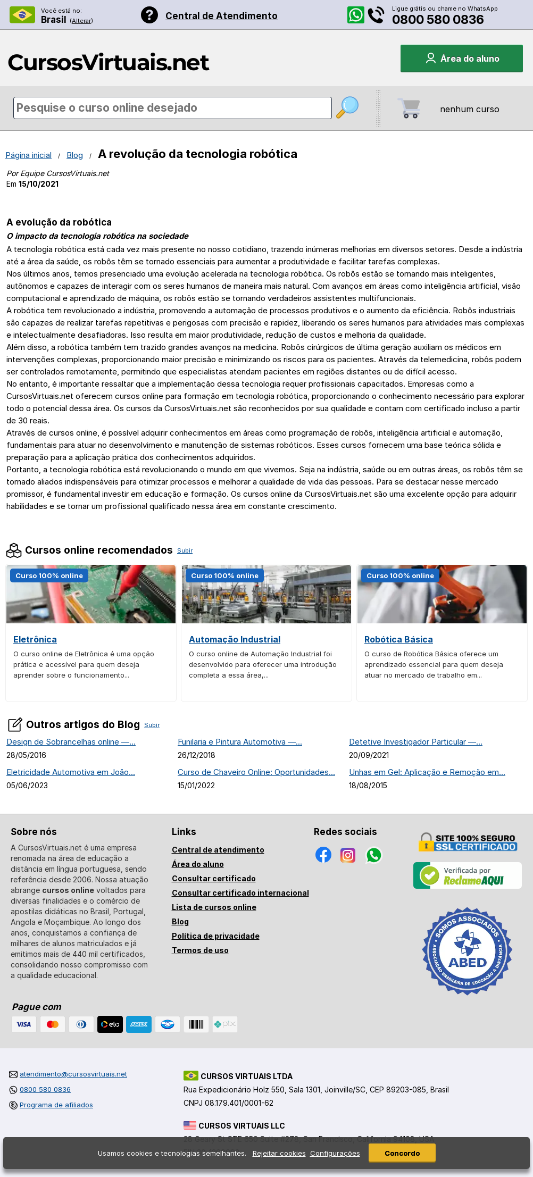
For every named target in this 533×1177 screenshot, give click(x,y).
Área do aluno (198, 864)
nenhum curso (469, 109)
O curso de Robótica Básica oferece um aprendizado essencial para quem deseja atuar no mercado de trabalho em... (433, 664)
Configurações (335, 1153)
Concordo (402, 1153)
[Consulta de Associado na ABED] (467, 1000)
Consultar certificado (214, 878)
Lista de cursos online (214, 907)
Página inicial (28, 155)
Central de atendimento (218, 849)
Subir (185, 550)
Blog (74, 155)
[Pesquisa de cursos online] (172, 108)
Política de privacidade (216, 935)
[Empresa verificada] (467, 886)
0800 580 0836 (438, 19)
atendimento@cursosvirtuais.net (73, 1074)
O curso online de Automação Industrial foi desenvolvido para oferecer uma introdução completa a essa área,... (263, 664)
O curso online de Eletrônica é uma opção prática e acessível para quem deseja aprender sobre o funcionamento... (83, 664)
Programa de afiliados (56, 1104)
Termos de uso (200, 950)
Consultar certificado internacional (240, 892)
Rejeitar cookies (279, 1153)
